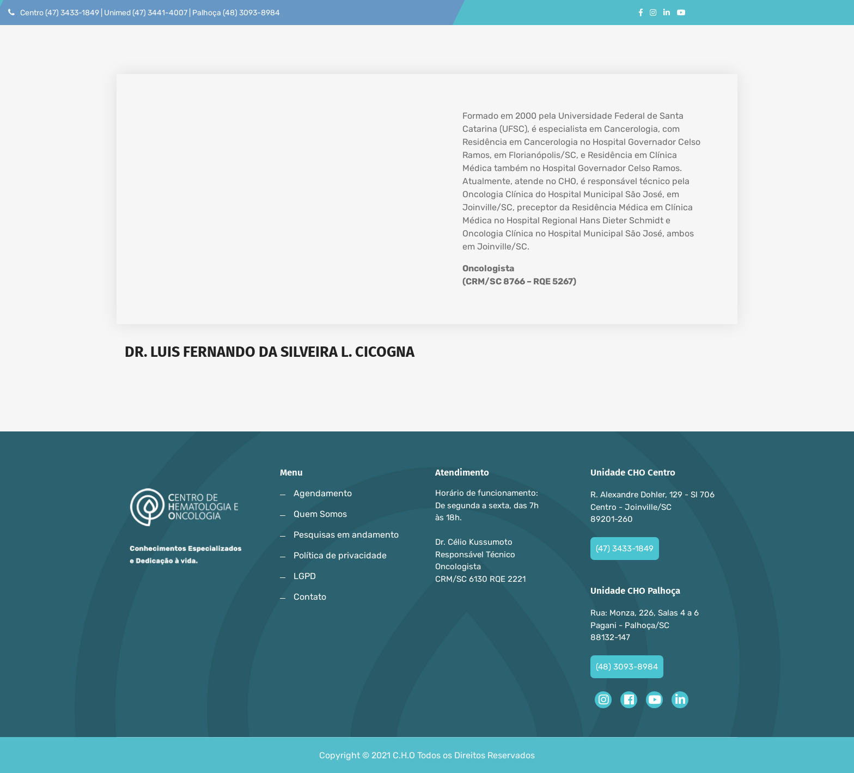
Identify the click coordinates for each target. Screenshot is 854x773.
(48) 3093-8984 (627, 667)
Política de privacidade (340, 555)
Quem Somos (320, 514)
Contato (310, 597)
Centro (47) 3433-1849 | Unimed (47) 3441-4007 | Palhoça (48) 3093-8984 (144, 12)
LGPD (305, 576)
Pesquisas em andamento (346, 534)
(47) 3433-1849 (625, 548)
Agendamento (323, 493)
